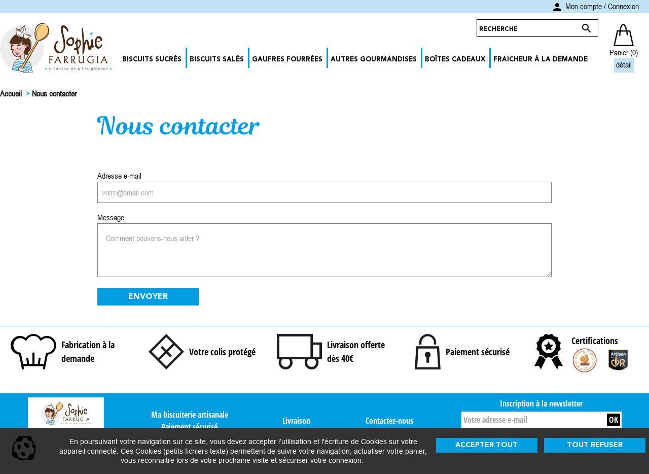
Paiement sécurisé (189, 426)
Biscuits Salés (217, 59)
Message (110, 217)
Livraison (296, 420)
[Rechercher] (528, 28)
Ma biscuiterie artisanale (189, 414)
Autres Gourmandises (374, 59)
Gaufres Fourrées (287, 59)
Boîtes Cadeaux (455, 59)
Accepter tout (486, 445)
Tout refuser (595, 445)
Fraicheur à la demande (540, 59)
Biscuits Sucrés (152, 59)
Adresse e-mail (119, 175)
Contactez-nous (389, 420)
